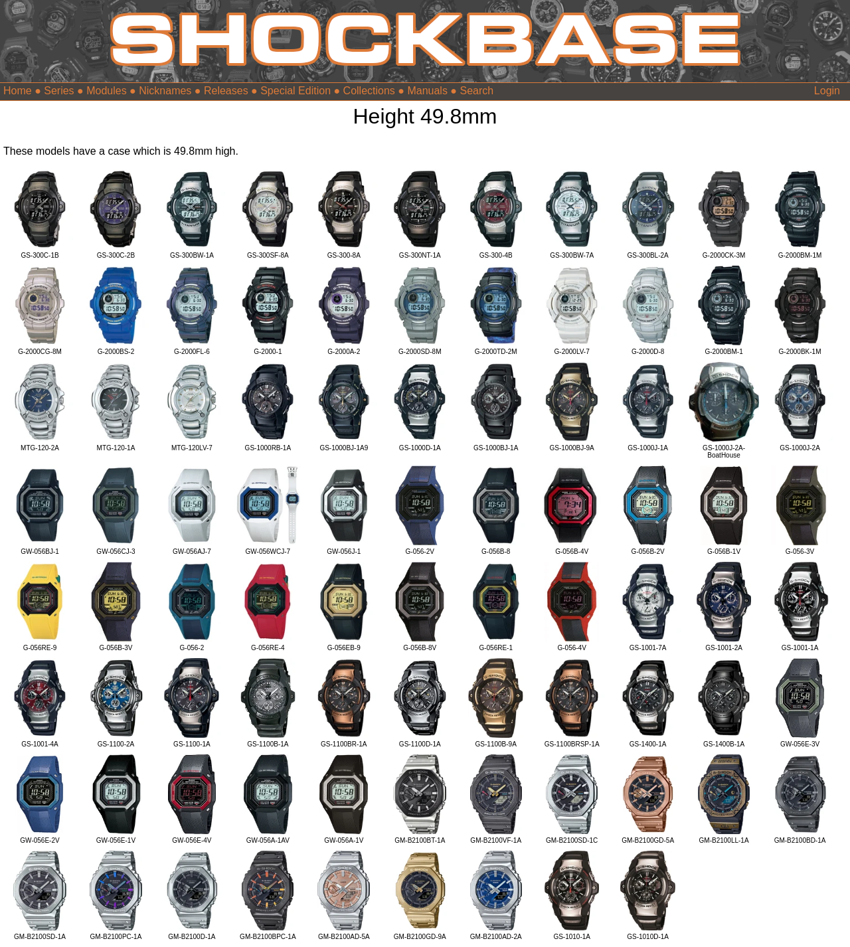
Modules (106, 90)
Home (17, 90)
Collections (369, 90)
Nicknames (165, 90)
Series (59, 90)
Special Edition (295, 90)
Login (827, 90)
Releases (226, 90)
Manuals (427, 90)
